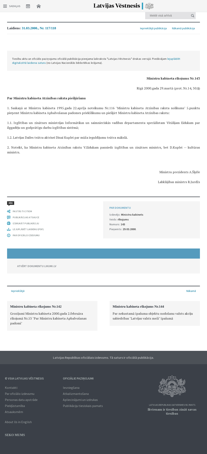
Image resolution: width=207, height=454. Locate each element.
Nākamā (191, 291)
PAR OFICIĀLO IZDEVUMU (26, 235)
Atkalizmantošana (76, 394)
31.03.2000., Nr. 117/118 (39, 28)
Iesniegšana (71, 388)
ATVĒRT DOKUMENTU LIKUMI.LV (36, 266)
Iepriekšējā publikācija (153, 28)
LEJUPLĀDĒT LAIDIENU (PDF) (28, 229)
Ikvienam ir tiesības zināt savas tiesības (172, 411)
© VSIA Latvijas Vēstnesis (24, 378)
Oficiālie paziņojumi (78, 378)
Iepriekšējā (17, 291)
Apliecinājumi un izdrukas (80, 400)
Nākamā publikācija (183, 28)
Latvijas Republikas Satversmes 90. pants (172, 405)
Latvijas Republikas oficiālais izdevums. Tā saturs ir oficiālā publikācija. (103, 357)
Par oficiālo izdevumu (19, 394)
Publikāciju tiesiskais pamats (83, 406)
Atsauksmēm (14, 412)
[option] (52, 316)
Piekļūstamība (15, 406)
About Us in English (18, 422)
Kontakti (11, 388)
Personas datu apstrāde (21, 400)
